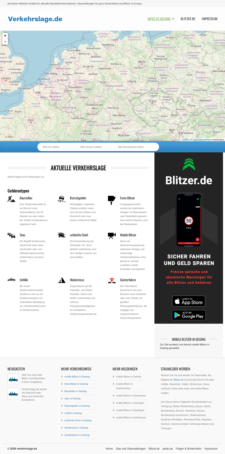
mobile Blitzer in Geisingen (130, 403)
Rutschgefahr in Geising (77, 405)
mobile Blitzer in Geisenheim (131, 395)
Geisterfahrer (128, 279)
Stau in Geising (72, 398)
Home (109, 448)
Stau (22, 234)
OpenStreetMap (202, 139)
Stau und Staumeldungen (131, 448)
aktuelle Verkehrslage (78, 168)
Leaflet (185, 139)
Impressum (209, 19)
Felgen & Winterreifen (189, 448)
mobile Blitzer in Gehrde (128, 376)
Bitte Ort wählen (51, 147)
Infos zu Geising (159, 19)
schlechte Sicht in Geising (77, 420)
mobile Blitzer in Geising (77, 376)
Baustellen (26, 197)
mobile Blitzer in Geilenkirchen (124, 386)
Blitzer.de (188, 19)
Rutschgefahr (78, 197)
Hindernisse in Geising (76, 427)
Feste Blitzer (127, 197)
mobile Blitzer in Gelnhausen (131, 417)
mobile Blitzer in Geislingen (130, 410)
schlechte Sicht (79, 234)
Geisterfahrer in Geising (76, 435)
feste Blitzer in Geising (76, 384)
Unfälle (24, 279)
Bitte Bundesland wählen (131, 147)
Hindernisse (77, 279)
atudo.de (168, 448)
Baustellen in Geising (75, 391)
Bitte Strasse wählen (91, 147)
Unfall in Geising (73, 413)
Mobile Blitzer (128, 234)
